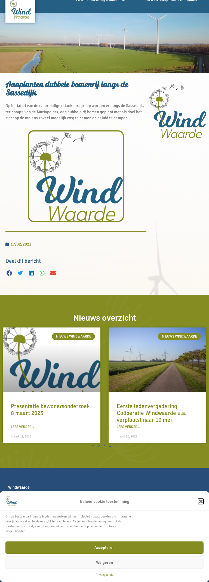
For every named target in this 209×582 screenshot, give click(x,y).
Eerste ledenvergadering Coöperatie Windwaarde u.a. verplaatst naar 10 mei (152, 413)
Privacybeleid (104, 575)
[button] (201, 501)
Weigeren (104, 562)
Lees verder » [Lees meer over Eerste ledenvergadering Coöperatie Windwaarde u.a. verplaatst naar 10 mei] (128, 427)
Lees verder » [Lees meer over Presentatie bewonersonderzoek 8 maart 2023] (22, 427)
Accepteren (104, 547)
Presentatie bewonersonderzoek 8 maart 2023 (50, 409)
